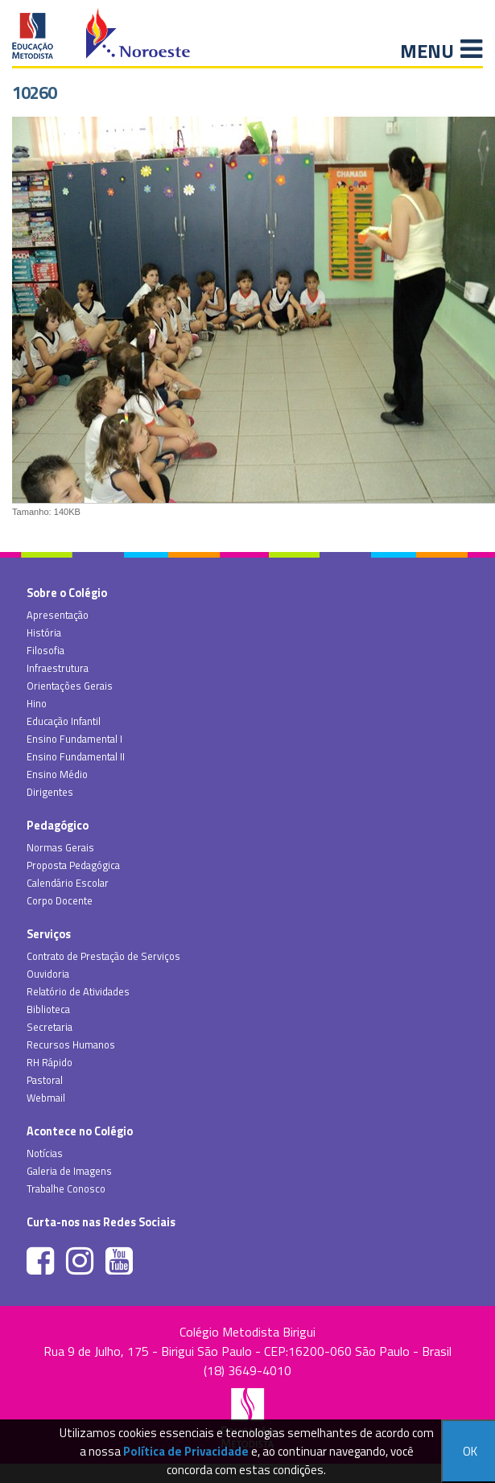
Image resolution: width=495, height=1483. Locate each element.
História (44, 632)
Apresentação (58, 615)
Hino (37, 703)
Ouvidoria (48, 974)
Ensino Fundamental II (76, 756)
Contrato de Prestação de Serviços (103, 956)
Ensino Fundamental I (74, 739)
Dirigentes (50, 792)
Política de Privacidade (186, 1451)
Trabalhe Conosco (66, 1188)
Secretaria (49, 1027)
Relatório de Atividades (78, 991)
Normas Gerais (60, 847)
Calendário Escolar (68, 883)
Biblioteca (48, 1009)
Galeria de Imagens (69, 1171)
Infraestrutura (58, 668)
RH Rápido (49, 1062)
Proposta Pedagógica (73, 865)
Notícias (45, 1153)
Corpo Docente (60, 900)
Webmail (46, 1098)
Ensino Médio (57, 774)
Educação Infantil (64, 721)
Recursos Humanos (71, 1044)
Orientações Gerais (70, 686)
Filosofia (45, 650)
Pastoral (45, 1080)
